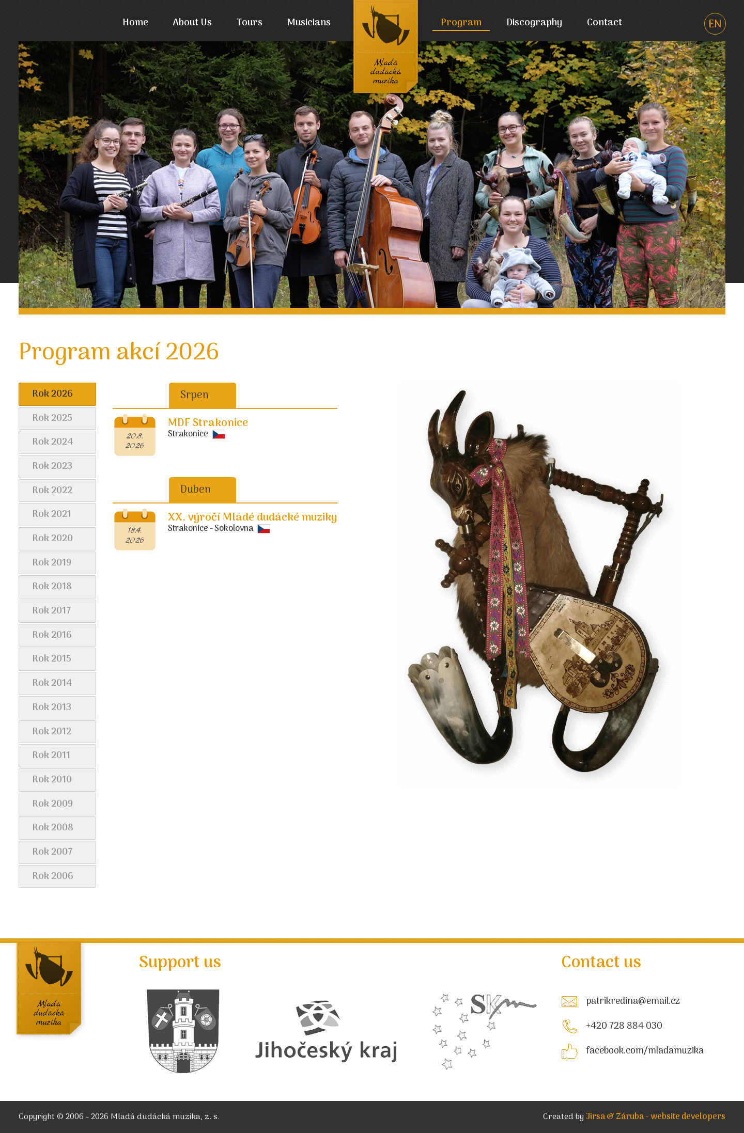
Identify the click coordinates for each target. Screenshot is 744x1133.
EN (715, 25)
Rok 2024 (52, 442)
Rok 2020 (52, 538)
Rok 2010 (52, 780)
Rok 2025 (52, 418)
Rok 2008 (52, 828)
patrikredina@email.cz (633, 1001)
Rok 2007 (52, 852)
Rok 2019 (51, 563)
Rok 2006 (52, 876)
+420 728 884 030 (624, 1026)
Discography (534, 23)
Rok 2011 (51, 755)
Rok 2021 (51, 514)
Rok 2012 (51, 732)
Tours (249, 23)
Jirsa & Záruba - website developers (655, 1117)
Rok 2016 (52, 635)
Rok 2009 (52, 804)
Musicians (309, 23)
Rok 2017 (51, 611)
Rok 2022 (52, 490)
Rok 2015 (51, 659)
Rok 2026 (52, 394)
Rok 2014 (52, 683)
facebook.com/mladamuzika (645, 1051)
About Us (192, 23)
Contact (604, 23)
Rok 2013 (51, 707)
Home (135, 23)
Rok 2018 (52, 586)
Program (461, 23)
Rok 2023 (52, 466)
